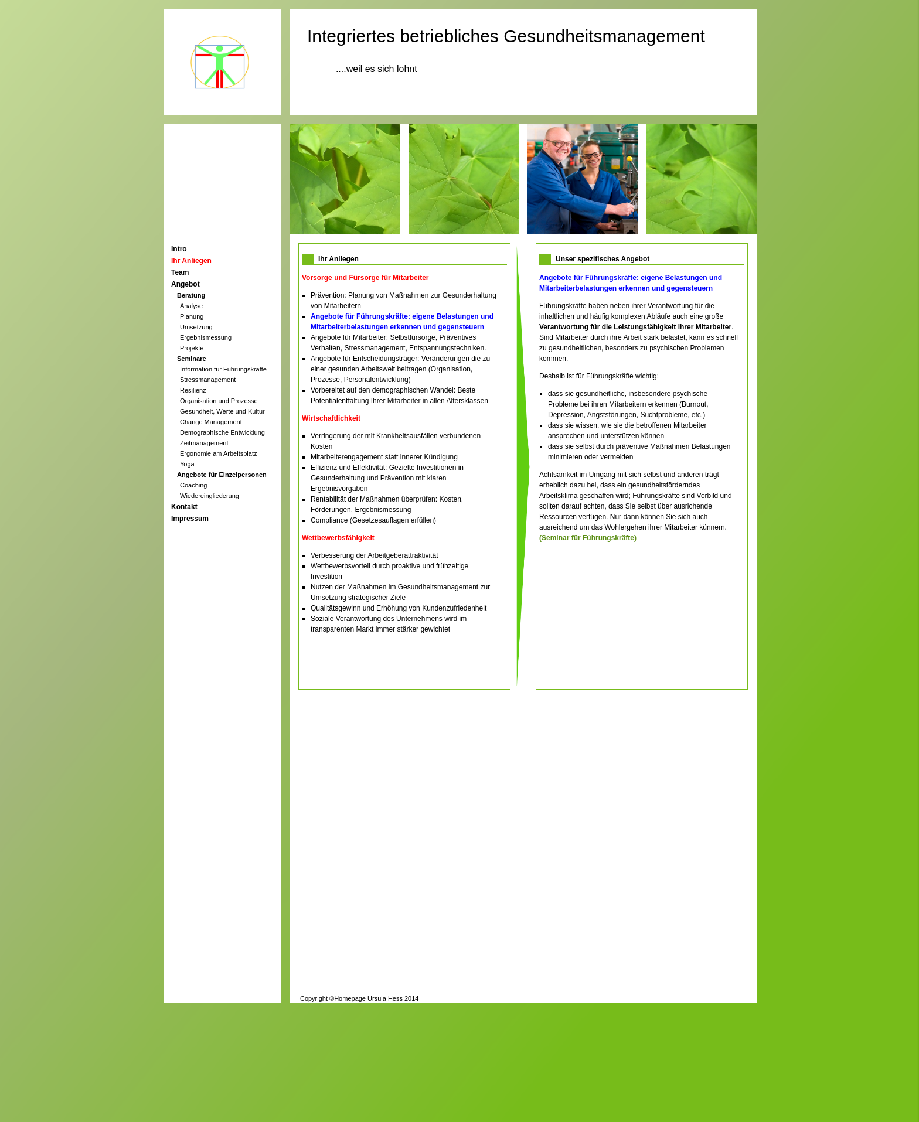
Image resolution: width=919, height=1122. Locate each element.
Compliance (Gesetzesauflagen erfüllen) (373, 520)
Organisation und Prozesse (219, 400)
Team (180, 272)
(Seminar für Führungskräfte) (588, 538)
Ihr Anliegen (191, 261)
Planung (191, 316)
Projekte (191, 348)
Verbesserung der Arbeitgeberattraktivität (374, 555)
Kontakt (184, 507)
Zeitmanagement (204, 442)
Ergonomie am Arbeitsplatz (218, 453)
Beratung (191, 295)
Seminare (191, 358)
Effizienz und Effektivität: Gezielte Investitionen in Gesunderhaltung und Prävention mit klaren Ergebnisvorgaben (387, 478)
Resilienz (193, 390)
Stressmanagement (208, 379)
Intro (179, 249)
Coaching (193, 485)
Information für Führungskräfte (223, 369)
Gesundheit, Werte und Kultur (222, 411)
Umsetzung (196, 326)
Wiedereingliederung (209, 495)
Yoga (187, 464)
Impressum (190, 518)
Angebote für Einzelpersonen (222, 474)
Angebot (185, 284)
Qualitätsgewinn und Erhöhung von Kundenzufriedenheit (398, 608)
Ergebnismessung (206, 337)
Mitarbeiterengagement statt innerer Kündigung (384, 457)
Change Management (211, 421)
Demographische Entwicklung (222, 432)
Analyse (191, 305)
